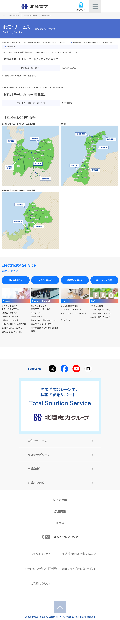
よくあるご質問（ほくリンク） (100, 313)
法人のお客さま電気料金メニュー (44, 320)
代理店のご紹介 (107, 42)
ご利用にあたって (41, 583)
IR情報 (60, 523)
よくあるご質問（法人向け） (100, 317)
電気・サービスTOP (10, 271)
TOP (3, 15)
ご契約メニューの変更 (10, 320)
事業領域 (34, 468)
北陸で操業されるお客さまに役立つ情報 (44, 329)
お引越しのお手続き (9, 312)
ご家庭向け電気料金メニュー (13, 327)
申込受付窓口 (67, 103)
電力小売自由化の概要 (49, 42)
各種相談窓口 (77, 42)
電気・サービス (14, 15)
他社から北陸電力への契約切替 (14, 324)
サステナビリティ (39, 454)
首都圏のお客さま (75, 280)
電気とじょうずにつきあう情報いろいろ (74, 315)
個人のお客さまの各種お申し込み (11, 42)
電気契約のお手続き (30, 15)
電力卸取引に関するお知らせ (92, 42)
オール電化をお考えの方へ (71, 309)
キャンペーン (65, 320)
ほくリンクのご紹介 (104, 280)
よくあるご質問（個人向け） (100, 309)
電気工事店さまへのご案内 (32, 42)
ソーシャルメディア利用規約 (41, 568)
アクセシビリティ (40, 553)
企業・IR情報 (36, 483)
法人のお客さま (45, 280)
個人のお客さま (15, 280)
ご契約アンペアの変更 (10, 316)
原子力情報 (60, 500)
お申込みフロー (63, 42)
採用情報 (60, 511)
